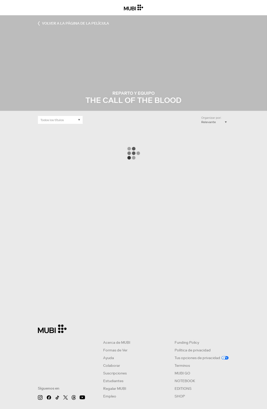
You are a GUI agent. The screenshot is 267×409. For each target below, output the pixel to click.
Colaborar (111, 365)
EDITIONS (183, 388)
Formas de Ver (115, 350)
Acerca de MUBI (116, 342)
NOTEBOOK (185, 381)
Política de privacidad (193, 350)
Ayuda (108, 358)
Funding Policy (187, 342)
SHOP (180, 396)
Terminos (182, 365)
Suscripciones (115, 373)
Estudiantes (113, 381)
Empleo (109, 396)
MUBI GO (182, 373)
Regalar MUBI (114, 388)
